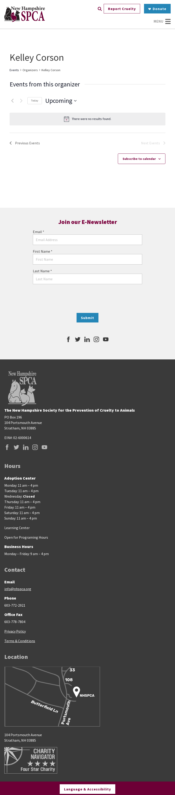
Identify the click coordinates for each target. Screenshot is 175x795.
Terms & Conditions (19, 641)
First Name (42, 251)
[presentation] (87, 298)
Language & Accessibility (87, 788)
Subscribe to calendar (139, 159)
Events (14, 70)
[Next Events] (21, 101)
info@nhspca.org (17, 589)
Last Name (42, 271)
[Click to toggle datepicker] (61, 100)
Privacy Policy (15, 631)
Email (38, 231)
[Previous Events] (12, 101)
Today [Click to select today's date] (34, 100)
